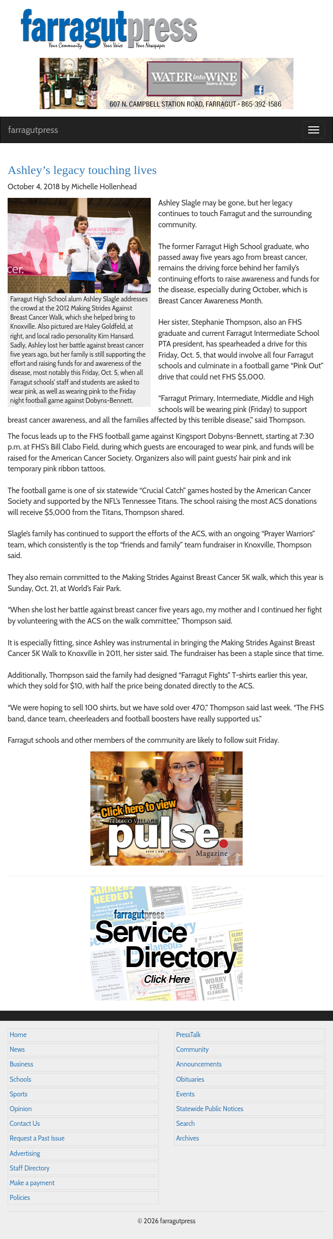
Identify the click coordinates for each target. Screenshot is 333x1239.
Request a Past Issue (37, 1138)
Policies (20, 1197)
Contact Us (25, 1123)
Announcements (198, 1064)
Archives (187, 1138)
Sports (18, 1094)
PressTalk (188, 1035)
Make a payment (32, 1183)
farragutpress (33, 129)
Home (18, 1035)
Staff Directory (30, 1168)
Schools (20, 1079)
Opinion (21, 1109)
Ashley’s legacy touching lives (82, 170)
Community (192, 1049)
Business (21, 1064)
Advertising (25, 1153)
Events (185, 1094)
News (17, 1049)
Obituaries (190, 1079)
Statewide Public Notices (209, 1109)
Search (185, 1123)
